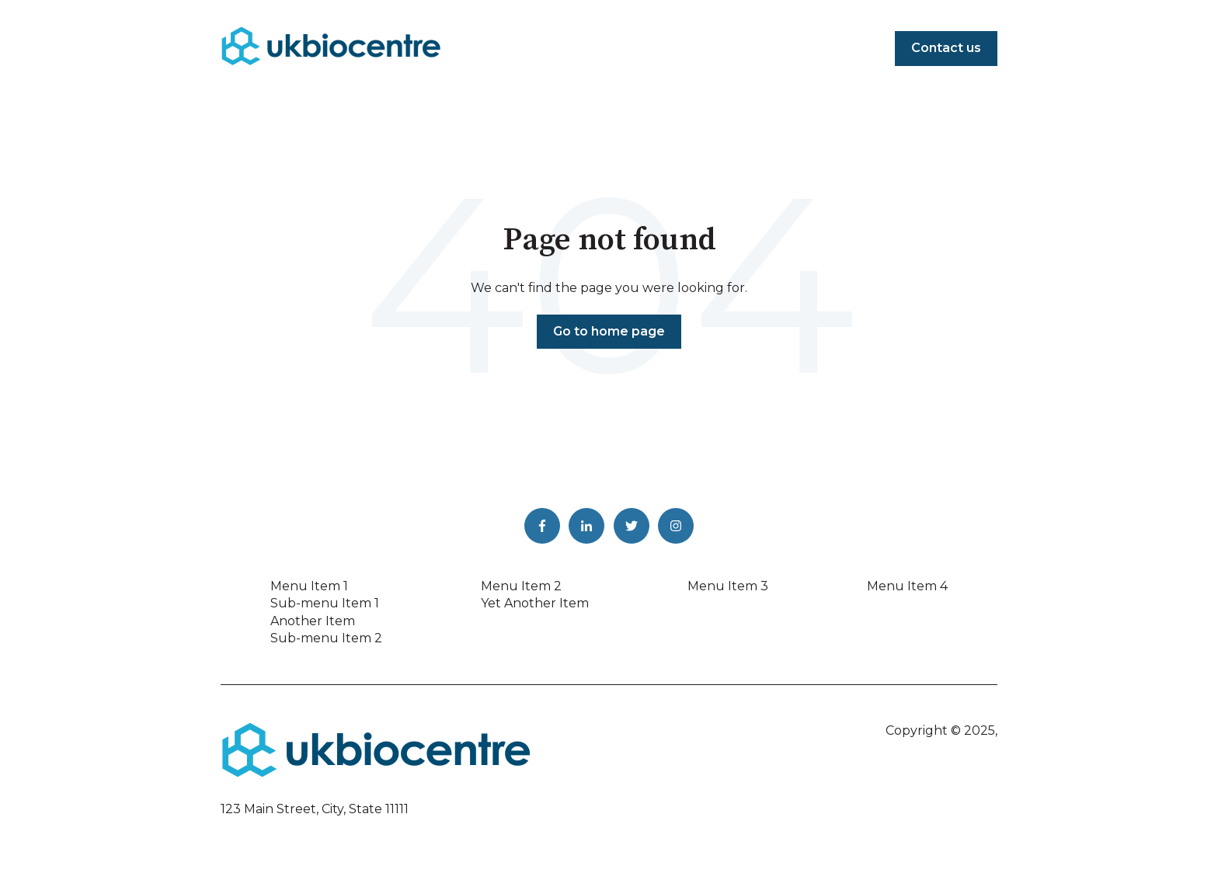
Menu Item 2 (521, 586)
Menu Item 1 (309, 586)
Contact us (946, 47)
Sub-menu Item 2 (326, 638)
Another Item (312, 621)
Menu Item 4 (907, 586)
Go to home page (609, 331)
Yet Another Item (535, 603)
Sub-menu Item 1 (324, 603)
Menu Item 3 (727, 586)
